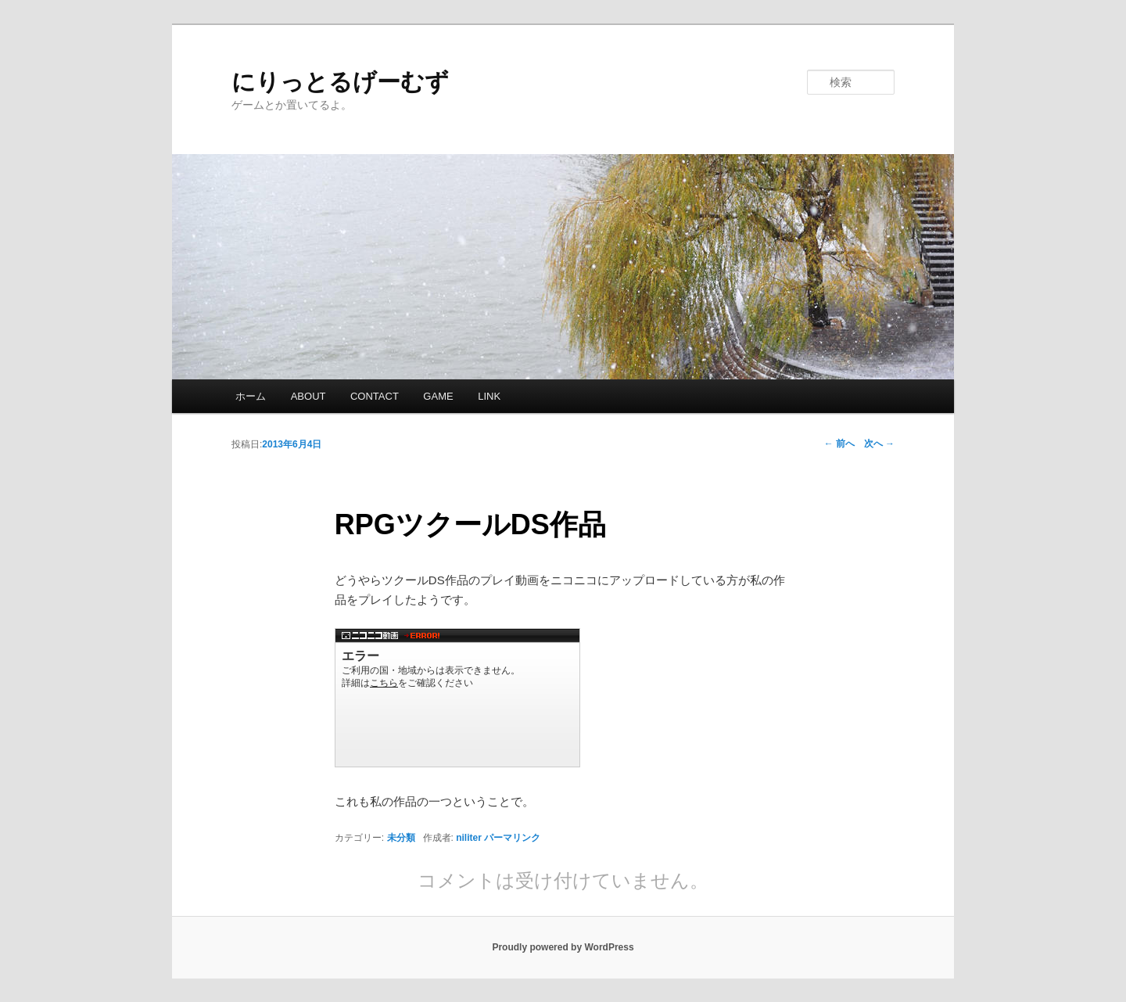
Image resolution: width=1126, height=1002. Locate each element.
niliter (469, 837)
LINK (489, 396)
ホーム (250, 396)
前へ (839, 443)
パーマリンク (512, 837)
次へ (879, 443)
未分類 (401, 837)
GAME (438, 396)
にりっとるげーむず (340, 82)
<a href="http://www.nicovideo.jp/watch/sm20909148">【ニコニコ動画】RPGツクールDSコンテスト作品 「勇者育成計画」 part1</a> (457, 697)
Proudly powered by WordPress (562, 947)
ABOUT (308, 396)
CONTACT (374, 396)
